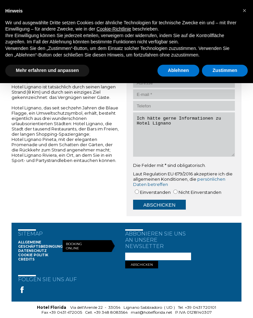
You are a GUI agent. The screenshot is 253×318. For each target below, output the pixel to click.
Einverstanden (155, 192)
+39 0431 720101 (200, 307)
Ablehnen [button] (178, 70)
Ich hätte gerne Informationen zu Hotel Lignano (184, 134)
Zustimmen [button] (224, 70)
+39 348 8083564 (111, 312)
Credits (26, 259)
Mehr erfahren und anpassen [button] (47, 70)
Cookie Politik (33, 255)
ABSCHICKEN (142, 264)
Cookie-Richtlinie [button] (114, 29)
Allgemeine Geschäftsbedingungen (43, 244)
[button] (244, 10)
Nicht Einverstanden (200, 192)
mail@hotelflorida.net (151, 312)
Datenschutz (32, 251)
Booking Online (74, 246)
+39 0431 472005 (65, 312)
